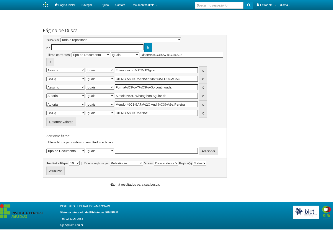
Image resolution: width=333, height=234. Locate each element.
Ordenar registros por (96, 163)
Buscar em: (53, 40)
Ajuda (105, 5)
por (48, 47)
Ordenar (148, 163)
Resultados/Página (57, 163)
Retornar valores (61, 122)
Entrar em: (266, 5)
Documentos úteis (144, 5)
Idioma (284, 5)
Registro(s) (185, 163)
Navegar (88, 5)
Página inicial (65, 5)
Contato (120, 5)
